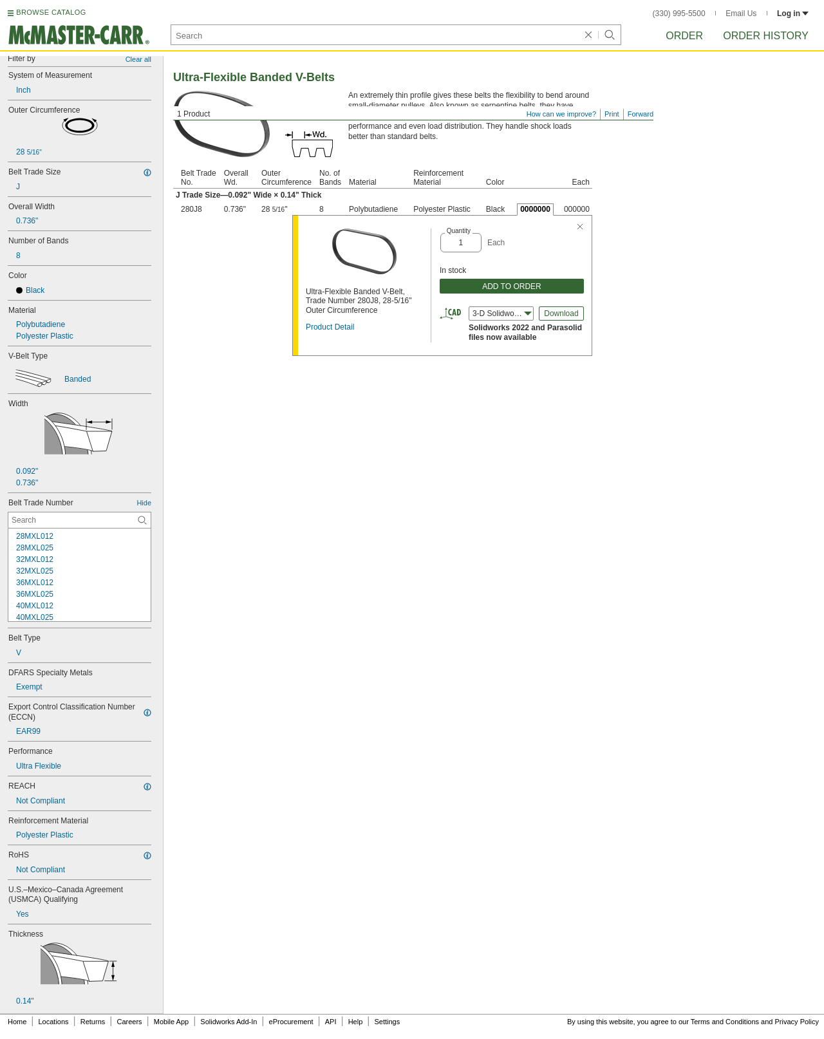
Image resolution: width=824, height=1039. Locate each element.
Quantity (459, 230)
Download (561, 313)
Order (684, 35)
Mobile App (171, 1021)
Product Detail (330, 327)
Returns (93, 1021)
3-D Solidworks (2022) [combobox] (503, 313)
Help (355, 1021)
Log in (793, 13)
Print (611, 114)
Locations (54, 1021)
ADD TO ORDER (511, 286)
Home (17, 1021)
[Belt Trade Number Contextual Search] (79, 520)
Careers (129, 1021)
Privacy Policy (797, 1021)
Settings (387, 1021)
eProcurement (291, 1021)
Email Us (741, 13)
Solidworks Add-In (228, 1021)
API (331, 1021)
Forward (640, 114)
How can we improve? (561, 114)
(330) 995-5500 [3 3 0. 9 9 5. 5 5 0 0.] (679, 13)
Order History (766, 35)
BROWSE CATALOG (51, 12)
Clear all (138, 59)
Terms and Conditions (725, 1021)
